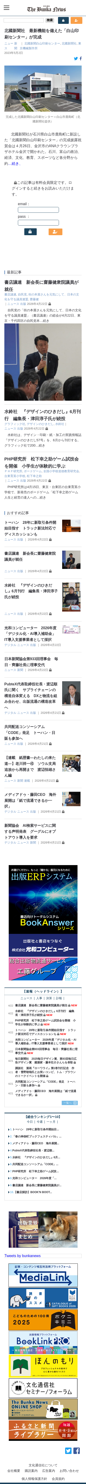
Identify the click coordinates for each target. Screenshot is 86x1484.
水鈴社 (59, 424)
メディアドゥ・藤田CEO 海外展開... (35, 1143)
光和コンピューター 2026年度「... (34, 1178)
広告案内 (48, 1471)
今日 (30, 1121)
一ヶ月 (51, 1121)
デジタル (10, 645)
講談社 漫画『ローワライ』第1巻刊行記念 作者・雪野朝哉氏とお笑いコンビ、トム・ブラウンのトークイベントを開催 (45, 1072)
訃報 (59, 998)
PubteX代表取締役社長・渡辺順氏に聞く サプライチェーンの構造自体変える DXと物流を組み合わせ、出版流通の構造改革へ (30, 695)
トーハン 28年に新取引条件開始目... (35, 1129)
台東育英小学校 (14, 476)
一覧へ (68, 1102)
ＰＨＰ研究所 (13, 471)
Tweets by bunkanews (23, 1256)
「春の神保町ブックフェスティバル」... (36, 1136)
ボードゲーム (33, 471)
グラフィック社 (14, 424)
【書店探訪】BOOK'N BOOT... (33, 1192)
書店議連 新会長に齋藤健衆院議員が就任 (41, 1005)
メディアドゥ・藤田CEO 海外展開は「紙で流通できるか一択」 (30, 800)
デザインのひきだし (40, 424)
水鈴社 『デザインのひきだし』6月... (36, 1157)
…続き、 (15, 164)
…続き (44, 321)
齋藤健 (34, 299)
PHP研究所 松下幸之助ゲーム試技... (35, 1171)
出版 (23, 304)
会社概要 (13, 1471)
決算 (49, 998)
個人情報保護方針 (34, 1479)
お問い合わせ (69, 1471)
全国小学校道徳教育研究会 (61, 471)
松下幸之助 (34, 476)
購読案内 (31, 1471)
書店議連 (10, 294)
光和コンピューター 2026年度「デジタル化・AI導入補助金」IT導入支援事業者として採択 (30, 634)
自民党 (22, 294)
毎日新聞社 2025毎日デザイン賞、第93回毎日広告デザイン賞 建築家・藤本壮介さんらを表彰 (46, 1060)
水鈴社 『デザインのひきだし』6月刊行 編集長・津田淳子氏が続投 (31, 591)
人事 (39, 998)
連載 (27, 780)
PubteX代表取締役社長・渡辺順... (33, 1150)
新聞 (20, 670)
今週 (40, 1121)
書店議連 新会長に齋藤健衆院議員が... (36, 1185)
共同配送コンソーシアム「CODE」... (35, 1164)
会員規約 (58, 1479)
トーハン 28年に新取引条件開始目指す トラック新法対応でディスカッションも (30, 528)
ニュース (13, 304)
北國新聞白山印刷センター (42, 43)
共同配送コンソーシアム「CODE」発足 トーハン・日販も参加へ (29, 732)
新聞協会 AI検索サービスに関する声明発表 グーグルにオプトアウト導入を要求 (30, 831)
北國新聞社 (69, 43)
